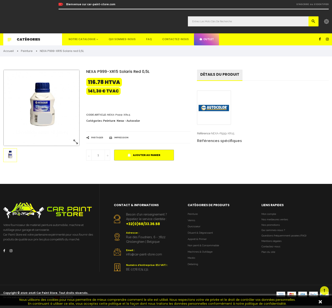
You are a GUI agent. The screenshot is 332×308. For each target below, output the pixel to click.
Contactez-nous (175, 39)
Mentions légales (272, 245)
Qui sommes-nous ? (274, 233)
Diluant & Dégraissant (202, 235)
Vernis (192, 222)
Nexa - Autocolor (128, 121)
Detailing (193, 268)
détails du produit (220, 75)
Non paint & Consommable (205, 248)
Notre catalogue (82, 39)
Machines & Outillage (201, 255)
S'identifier (321, 4)
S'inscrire (302, 4)
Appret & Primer (198, 241)
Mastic (192, 262)
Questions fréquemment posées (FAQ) (285, 239)
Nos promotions (271, 227)
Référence (203, 134)
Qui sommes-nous (122, 39)
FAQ (149, 39)
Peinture (109, 121)
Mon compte (269, 215)
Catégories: (94, 121)
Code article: (97, 115)
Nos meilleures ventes (275, 221)
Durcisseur (195, 228)
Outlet (206, 39)
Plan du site (268, 256)
